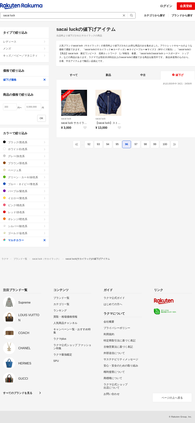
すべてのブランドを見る (17, 392)
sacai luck (66, 118)
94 (107, 144)
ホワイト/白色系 (24, 149)
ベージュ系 (24, 170)
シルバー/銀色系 (24, 226)
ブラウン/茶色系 (24, 163)
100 (165, 144)
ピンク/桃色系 (24, 205)
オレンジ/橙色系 (24, 219)
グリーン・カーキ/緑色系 (24, 177)
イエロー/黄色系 (24, 198)
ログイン (166, 6)
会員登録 (186, 6)
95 (117, 144)
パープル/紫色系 (24, 191)
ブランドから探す (182, 15)
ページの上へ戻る (172, 397)
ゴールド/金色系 (24, 233)
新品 (108, 74)
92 (88, 144)
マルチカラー (24, 240)
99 (154, 144)
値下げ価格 (24, 79)
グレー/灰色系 (24, 156)
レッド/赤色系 (24, 212)
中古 (143, 74)
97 (135, 144)
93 (98, 144)
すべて (74, 74)
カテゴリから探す (154, 15)
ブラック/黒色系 (24, 142)
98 (145, 144)
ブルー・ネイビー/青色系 (24, 184)
